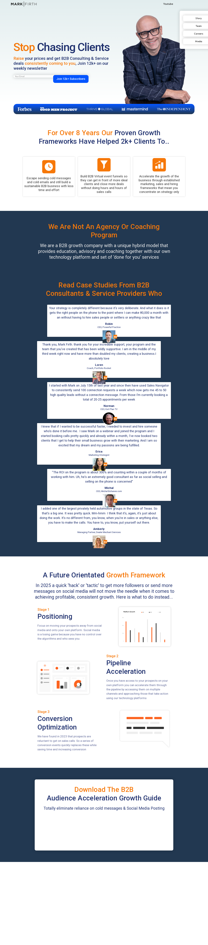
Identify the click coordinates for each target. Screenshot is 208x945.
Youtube (168, 3)
